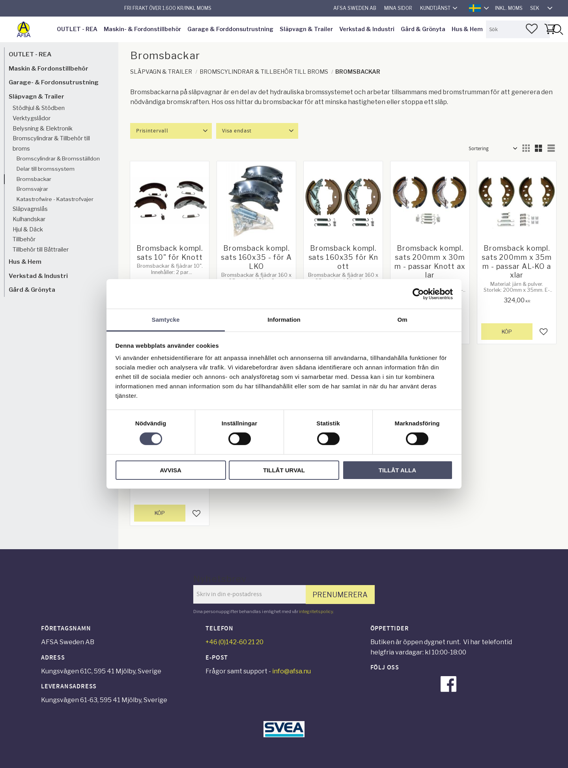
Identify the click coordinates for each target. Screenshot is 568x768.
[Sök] (557, 29)
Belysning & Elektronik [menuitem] (43, 128)
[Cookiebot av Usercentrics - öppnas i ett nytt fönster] (418, 294)
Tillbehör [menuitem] (24, 239)
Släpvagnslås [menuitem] (30, 209)
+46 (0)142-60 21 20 (234, 642)
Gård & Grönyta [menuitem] (423, 29)
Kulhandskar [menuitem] (29, 219)
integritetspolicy (316, 611)
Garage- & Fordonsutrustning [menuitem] (54, 82)
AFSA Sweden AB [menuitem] (354, 8)
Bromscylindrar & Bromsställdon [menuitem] (58, 158)
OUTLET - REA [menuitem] (77, 29)
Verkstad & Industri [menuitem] (366, 29)
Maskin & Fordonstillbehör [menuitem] (48, 68)
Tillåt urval (284, 470)
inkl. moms (509, 8)
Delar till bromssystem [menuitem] (46, 169)
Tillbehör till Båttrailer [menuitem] (41, 249)
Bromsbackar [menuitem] (34, 179)
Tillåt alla (397, 470)
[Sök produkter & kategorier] (518, 29)
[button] (532, 29)
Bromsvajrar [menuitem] (32, 189)
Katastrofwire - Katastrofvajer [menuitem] (55, 199)
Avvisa (170, 470)
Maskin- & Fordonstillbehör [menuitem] (142, 29)
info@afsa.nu (291, 671)
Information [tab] (284, 319)
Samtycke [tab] (166, 319)
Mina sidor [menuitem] (398, 8)
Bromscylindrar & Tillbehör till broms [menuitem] (51, 143)
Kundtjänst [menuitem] (435, 8)
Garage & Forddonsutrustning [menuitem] (230, 29)
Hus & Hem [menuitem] (467, 29)
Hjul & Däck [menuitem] (28, 229)
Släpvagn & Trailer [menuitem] (306, 29)
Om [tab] (402, 319)
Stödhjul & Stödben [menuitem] (39, 108)
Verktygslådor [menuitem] (31, 118)
